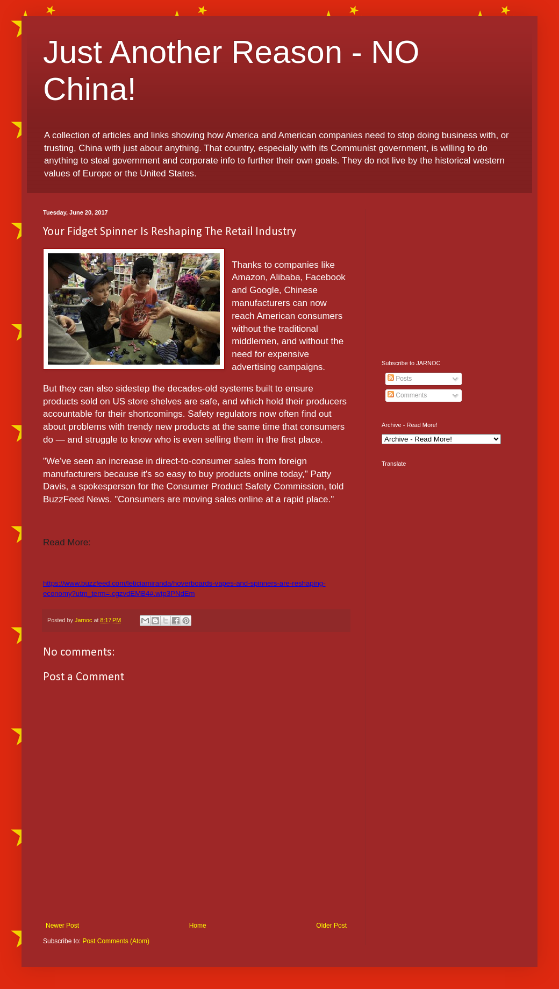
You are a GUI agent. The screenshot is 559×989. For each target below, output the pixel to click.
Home (197, 925)
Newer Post (62, 925)
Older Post (331, 925)
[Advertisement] (449, 276)
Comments (407, 395)
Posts (400, 378)
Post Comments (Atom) (115, 941)
